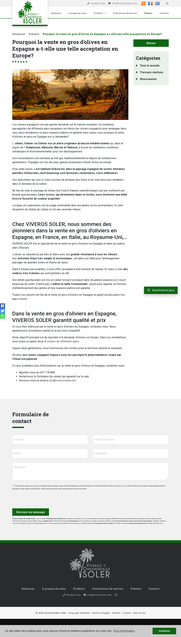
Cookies (126, 612)
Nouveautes (148, 79)
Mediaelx (85, 612)
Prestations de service (125, 13)
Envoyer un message (30, 512)
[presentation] (30, 497)
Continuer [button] (164, 631)
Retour (151, 43)
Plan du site (139, 612)
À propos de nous (77, 13)
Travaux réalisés (151, 72)
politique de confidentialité (126, 486)
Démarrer (56, 13)
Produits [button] (99, 13)
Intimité (116, 612)
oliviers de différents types (63, 341)
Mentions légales (101, 612)
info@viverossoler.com (122, 3)
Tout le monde (149, 65)
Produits (79, 588)
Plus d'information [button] (124, 630)
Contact (164, 13)
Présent (148, 13)
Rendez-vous (96, 3)
